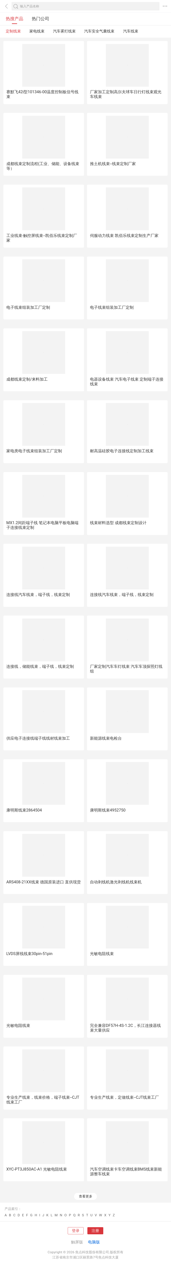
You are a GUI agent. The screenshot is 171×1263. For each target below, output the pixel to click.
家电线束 (36, 31)
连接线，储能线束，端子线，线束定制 (40, 666)
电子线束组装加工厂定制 (28, 307)
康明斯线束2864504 (24, 810)
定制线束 (13, 31)
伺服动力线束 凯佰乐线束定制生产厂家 (124, 235)
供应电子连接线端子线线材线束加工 (38, 738)
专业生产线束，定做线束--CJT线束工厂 (124, 1097)
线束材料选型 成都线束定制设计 (118, 522)
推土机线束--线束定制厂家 (113, 163)
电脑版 (94, 1242)
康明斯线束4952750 (108, 810)
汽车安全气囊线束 (99, 31)
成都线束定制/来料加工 (27, 379)
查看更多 (85, 1196)
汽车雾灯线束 (64, 31)
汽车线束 (130, 31)
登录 (75, 1231)
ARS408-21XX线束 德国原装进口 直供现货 (43, 882)
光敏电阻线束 (102, 953)
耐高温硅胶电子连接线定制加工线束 (122, 451)
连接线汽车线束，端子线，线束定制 (38, 594)
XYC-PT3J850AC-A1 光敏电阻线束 (36, 1169)
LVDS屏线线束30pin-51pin (29, 953)
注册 (95, 1231)
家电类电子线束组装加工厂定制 (34, 451)
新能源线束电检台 (106, 738)
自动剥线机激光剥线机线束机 (116, 882)
